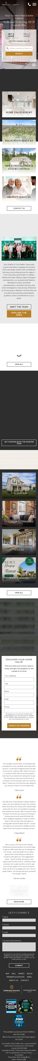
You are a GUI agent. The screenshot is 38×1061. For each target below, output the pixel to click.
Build (29, 962)
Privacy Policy (26, 1041)
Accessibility (19, 1043)
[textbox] (20, 48)
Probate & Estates (15, 965)
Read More (19, 890)
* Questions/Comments (11, 929)
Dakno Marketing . (19, 1048)
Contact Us (19, 208)
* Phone (5, 913)
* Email (5, 921)
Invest (21, 962)
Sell (14, 962)
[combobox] (19, 48)
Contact (25, 969)
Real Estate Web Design (17, 1045)
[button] (34, 65)
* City (6, 684)
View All (19, 364)
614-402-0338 (19, 1023)
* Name (5, 905)
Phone (7, 707)
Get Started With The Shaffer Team (19, 443)
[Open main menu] (34, 4)
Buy (7, 962)
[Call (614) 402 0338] (29, 4)
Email (6, 699)
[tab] (11, 35)
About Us (13, 969)
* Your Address (10, 676)
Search (19, 54)
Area (29, 965)
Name (6, 691)
